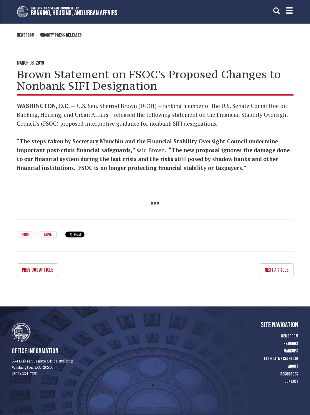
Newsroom (25, 35)
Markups (291, 351)
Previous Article (37, 270)
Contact (291, 381)
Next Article (277, 270)
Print (25, 234)
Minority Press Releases (60, 35)
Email (47, 234)
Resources (289, 374)
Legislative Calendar (281, 359)
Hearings (291, 344)
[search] (276, 10)
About (293, 366)
